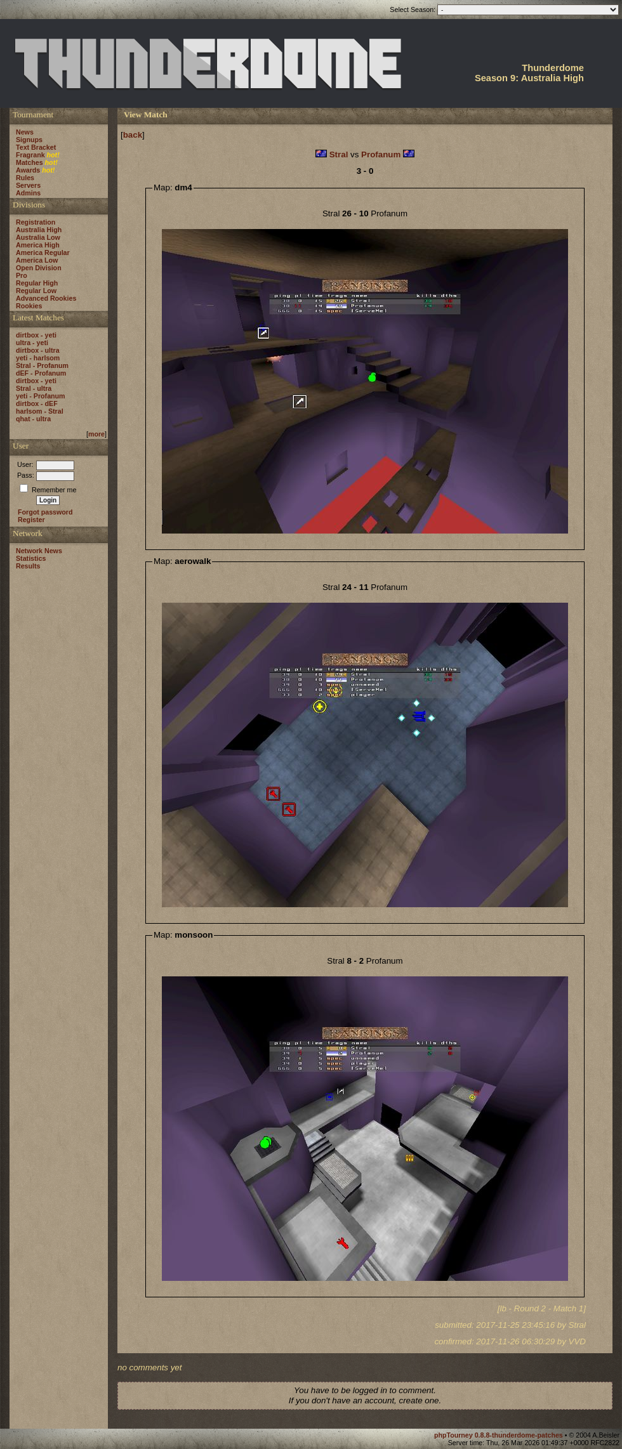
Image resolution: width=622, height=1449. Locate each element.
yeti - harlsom (38, 358)
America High (38, 245)
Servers (28, 185)
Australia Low (38, 237)
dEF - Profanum (41, 373)
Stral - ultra (33, 388)
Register (31, 519)
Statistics (31, 558)
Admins (28, 193)
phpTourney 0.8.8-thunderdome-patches (499, 1435)
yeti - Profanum (40, 396)
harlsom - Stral (39, 411)
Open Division (39, 268)
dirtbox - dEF (37, 403)
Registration (35, 222)
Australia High (39, 229)
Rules (25, 177)
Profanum (380, 154)
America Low (37, 260)
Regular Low (36, 290)
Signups (29, 139)
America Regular (43, 252)
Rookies (29, 306)
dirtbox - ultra (38, 350)
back (132, 135)
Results (28, 566)
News (25, 132)
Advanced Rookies (46, 298)
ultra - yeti (32, 342)
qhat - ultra (33, 419)
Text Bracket (36, 147)
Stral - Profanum (42, 365)
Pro (21, 275)
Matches (29, 162)
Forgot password (45, 512)
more (96, 434)
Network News (39, 550)
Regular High (37, 283)
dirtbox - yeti (36, 335)
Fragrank (30, 155)
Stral (338, 154)
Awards (28, 170)
